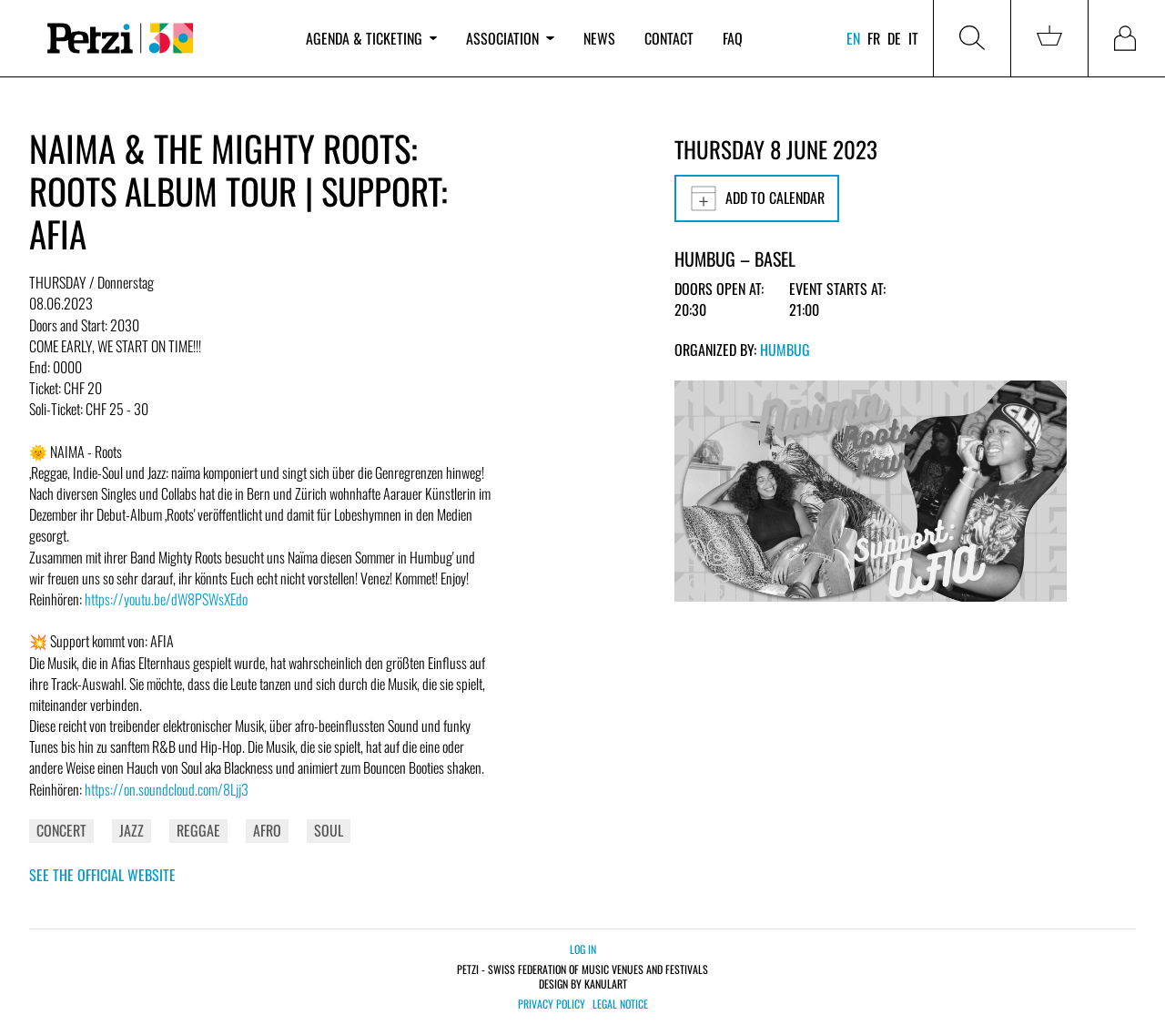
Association (509, 38)
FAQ (733, 38)
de (894, 38)
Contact (669, 38)
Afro (267, 830)
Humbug (785, 349)
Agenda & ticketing (371, 38)
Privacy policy (551, 1004)
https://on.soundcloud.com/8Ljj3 (166, 789)
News (599, 38)
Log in (583, 949)
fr (873, 38)
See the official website (102, 875)
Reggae (198, 830)
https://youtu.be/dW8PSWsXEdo (166, 599)
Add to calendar (757, 198)
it (913, 38)
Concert (61, 830)
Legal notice (620, 1004)
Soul (328, 830)
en (853, 38)
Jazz (131, 830)
